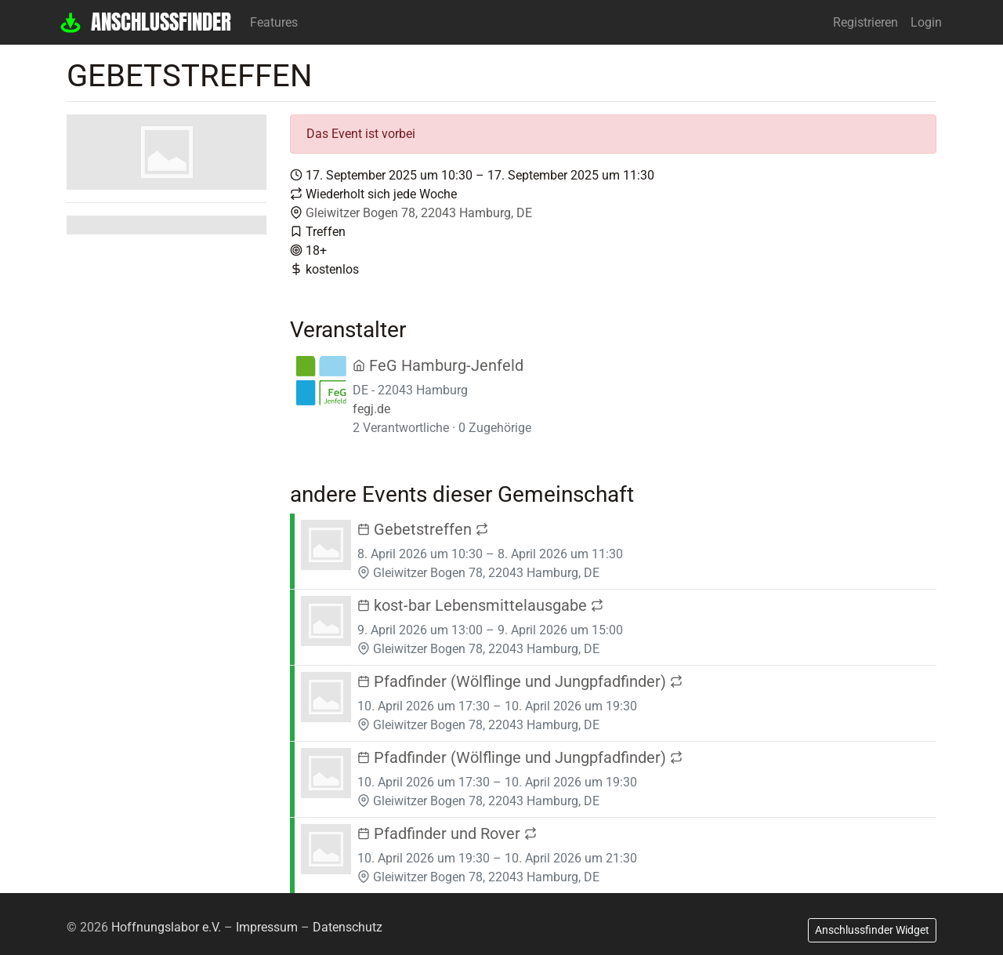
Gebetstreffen (422, 529)
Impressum (267, 927)
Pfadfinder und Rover (447, 833)
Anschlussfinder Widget (872, 930)
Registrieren (865, 22)
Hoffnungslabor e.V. (166, 927)
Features (274, 22)
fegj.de (371, 408)
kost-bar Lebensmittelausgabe (480, 605)
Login (926, 22)
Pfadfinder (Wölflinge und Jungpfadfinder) (520, 681)
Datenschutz (347, 927)
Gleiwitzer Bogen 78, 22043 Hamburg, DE (419, 212)
